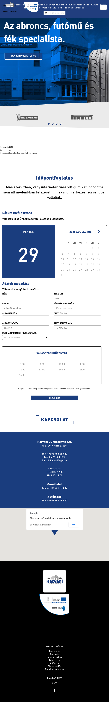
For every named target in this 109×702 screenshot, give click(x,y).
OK (73, 525)
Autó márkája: (10, 313)
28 (86, 269)
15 (92, 259)
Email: (5, 303)
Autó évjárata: (10, 323)
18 (68, 264)
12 (74, 259)
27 (80, 269)
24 (62, 269)
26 (74, 269)
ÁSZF (54, 683)
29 (92, 269)
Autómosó (54, 663)
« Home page (6, 157)
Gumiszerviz (54, 651)
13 (80, 259)
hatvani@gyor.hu (59, 460)
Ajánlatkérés (54, 678)
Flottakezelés (54, 666)
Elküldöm (54, 397)
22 (92, 264)
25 (68, 269)
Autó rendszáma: (63, 323)
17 (62, 264)
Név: (4, 293)
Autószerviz (54, 660)
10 (62, 259)
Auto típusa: (60, 313)
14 (86, 259)
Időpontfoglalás (23, 56)
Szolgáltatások (15, 137)
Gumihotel (55, 654)
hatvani (5, 150)
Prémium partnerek (54, 669)
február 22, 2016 (17, 150)
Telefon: (58, 293)
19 (74, 264)
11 (68, 259)
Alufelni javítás (54, 657)
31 (62, 275)
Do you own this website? (40, 525)
